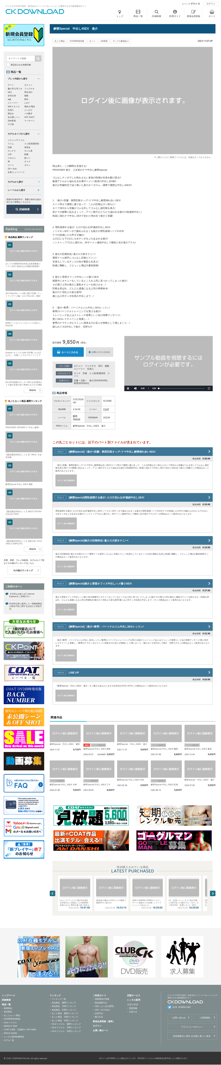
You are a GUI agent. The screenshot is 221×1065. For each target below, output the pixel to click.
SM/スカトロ (14, 106)
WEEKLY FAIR (10, 1026)
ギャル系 (28, 151)
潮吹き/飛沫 (29, 106)
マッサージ (29, 121)
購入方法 (99, 1017)
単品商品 (8, 1012)
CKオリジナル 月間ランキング (66, 1027)
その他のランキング (23, 570)
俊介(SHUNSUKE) (98, 380)
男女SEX (28, 92)
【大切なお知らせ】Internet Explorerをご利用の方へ (21, 595)
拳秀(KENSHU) (81, 383)
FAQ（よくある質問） (105, 1006)
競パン (27, 158)
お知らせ (133, 1012)
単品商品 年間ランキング (64, 1010)
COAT (106, 409)
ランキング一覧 (59, 999)
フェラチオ (90, 366)
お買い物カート (100, 1030)
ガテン (27, 165)
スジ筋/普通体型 (97, 373)
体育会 (27, 147)
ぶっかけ (28, 110)
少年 (10, 154)
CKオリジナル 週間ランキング (66, 1024)
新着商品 (8, 1008)
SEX (100, 366)
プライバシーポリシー (192, 1027)
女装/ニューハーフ (16, 172)
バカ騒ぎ (28, 113)
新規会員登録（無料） (104, 1021)
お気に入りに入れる (101, 352)
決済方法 (99, 1013)
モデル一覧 (9, 1040)
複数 (107, 366)
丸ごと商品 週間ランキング (65, 1013)
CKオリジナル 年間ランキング (66, 1031)
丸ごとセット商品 (12, 1015)
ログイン (210, 3)
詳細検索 (24, 209)
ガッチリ (12, 151)
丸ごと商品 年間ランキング (65, 1020)
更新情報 (133, 1008)
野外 (26, 99)
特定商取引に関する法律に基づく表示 (192, 1036)
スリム (11, 144)
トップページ (8, 995)
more (32, 390)
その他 (11, 124)
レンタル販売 (133, 1000)
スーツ (11, 165)
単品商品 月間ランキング (64, 1006)
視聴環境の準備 (102, 999)
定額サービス (133, 995)
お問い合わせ (179, 1017)
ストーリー (79, 369)
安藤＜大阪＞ (80, 380)
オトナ (77, 373)
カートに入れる (69, 352)
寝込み (11, 113)
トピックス (132, 1004)
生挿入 (90, 369)
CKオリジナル (10, 1022)
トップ (119, 16)
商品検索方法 (101, 1003)
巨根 (85, 373)
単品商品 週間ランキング (64, 1003)
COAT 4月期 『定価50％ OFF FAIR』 (21, 1029)
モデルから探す (15, 182)
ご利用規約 (204, 1017)
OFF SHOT (29, 117)
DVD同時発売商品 (12, 1019)
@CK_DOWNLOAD (181, 1007)
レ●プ (27, 103)
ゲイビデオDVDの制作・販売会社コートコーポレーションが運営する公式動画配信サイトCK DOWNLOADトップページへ (35, 11)
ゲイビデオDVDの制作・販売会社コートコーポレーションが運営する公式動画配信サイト (46, 6)
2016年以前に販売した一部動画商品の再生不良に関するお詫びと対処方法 (25, 606)
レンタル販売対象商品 (14, 1037)
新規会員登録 (193, 16)
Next (212, 893)
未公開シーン (14, 117)
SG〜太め (12, 169)
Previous (52, 893)
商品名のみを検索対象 (21, 65)
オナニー (78, 366)
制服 (26, 154)
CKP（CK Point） (103, 1010)
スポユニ (12, 158)
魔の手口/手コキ (15, 89)
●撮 (9, 99)
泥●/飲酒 (12, 121)
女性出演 (12, 96)
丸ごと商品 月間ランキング (65, 1017)
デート (11, 85)
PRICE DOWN (10, 1033)
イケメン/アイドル (16, 140)
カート (211, 16)
